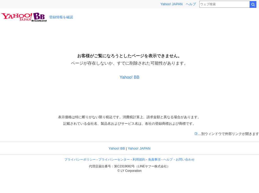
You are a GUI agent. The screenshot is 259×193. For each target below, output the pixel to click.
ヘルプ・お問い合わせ (179, 159)
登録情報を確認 (61, 17)
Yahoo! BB (129, 77)
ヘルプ (191, 4)
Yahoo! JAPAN (171, 4)
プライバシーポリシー (80, 159)
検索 (253, 4)
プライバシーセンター (114, 159)
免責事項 (154, 159)
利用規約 (139, 159)
